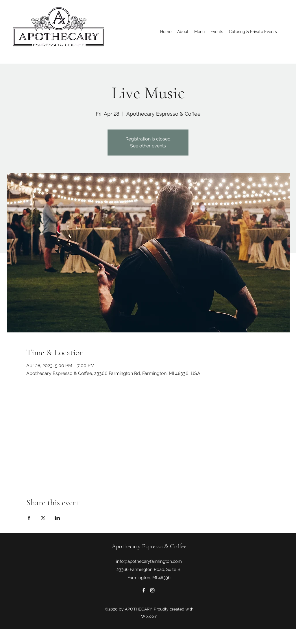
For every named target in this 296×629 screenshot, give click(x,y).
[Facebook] (144, 590)
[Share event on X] (43, 518)
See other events (148, 146)
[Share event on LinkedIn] (57, 518)
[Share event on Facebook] (29, 518)
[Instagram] (152, 590)
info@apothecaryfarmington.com (149, 561)
